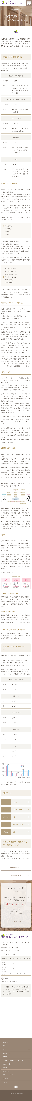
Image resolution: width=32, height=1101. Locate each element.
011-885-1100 (16, 904)
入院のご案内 (6, 1053)
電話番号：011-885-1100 (10, 948)
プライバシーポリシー (9, 1075)
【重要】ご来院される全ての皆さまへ (13, 1060)
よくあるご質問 (7, 1064)
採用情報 (5, 1067)
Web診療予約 (16, 921)
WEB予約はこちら (16, 867)
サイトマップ (6, 1078)
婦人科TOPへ (16, 875)
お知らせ (5, 1057)
